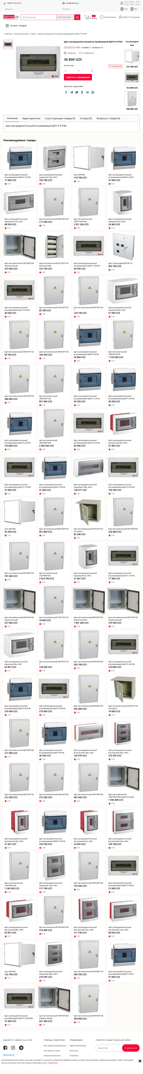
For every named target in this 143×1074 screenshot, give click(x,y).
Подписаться (131, 1051)
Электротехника (42, 22)
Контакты (66, 9)
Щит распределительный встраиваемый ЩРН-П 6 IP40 (62, 37)
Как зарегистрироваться (55, 1048)
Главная (8, 37)
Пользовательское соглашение (52, 1060)
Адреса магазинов (78, 1048)
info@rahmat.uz (72, 3)
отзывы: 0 (86, 50)
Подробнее (53, 1071)
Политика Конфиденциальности (79, 1060)
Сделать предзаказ (78, 80)
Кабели (24, 22)
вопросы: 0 (97, 50)
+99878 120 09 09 (14, 3)
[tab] (12, 121)
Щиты (33, 37)
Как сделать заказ (52, 1053)
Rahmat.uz (8, 1058)
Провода (31, 22)
